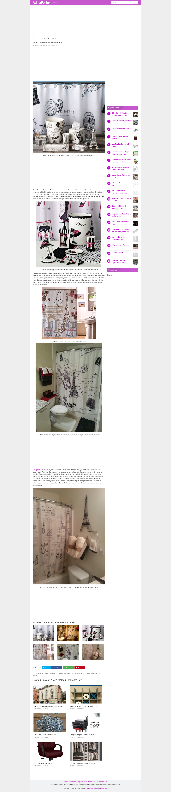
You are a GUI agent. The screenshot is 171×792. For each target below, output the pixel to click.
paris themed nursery (83, 673)
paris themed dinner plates (44, 673)
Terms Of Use (88, 781)
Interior (55, 3)
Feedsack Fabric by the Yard (122, 121)
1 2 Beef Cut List (117, 253)
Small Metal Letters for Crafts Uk (44, 735)
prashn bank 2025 (102, 788)
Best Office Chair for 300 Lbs (43, 763)
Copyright (80, 781)
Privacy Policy (103, 781)
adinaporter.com (38, 470)
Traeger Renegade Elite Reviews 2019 (83, 735)
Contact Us (72, 781)
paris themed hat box (70, 673)
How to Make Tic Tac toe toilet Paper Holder (84, 706)
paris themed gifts (57, 673)
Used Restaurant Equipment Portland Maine (48, 706)
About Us (95, 781)
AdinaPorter (41, 2)
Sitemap (66, 781)
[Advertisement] (85, 22)
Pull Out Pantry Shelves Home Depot (82, 763)
